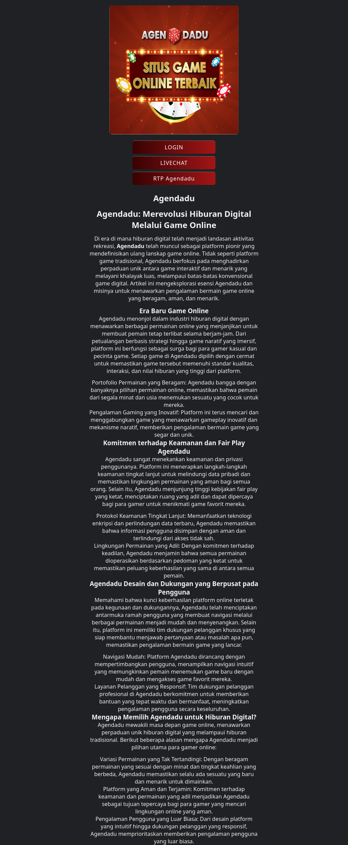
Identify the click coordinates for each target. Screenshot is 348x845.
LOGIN (174, 147)
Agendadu (130, 246)
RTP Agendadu (174, 178)
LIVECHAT (174, 163)
